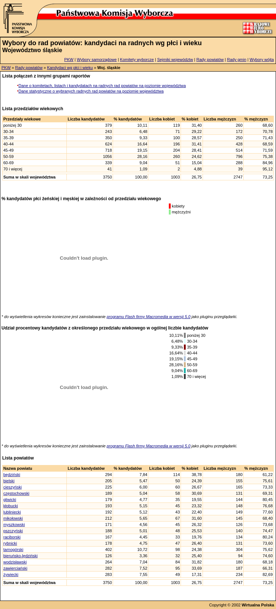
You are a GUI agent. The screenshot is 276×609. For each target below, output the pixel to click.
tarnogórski (13, 549)
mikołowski (13, 518)
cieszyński (12, 487)
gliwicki (9, 499)
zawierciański (15, 568)
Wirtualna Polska (258, 605)
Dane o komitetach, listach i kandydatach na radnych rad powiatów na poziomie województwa (102, 85)
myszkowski (14, 524)
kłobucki (10, 506)
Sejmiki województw (175, 59)
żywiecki (10, 574)
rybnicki (10, 543)
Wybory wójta (262, 59)
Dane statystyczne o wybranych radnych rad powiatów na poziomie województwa (91, 91)
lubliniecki (12, 512)
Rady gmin (237, 59)
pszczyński (13, 531)
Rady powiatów (210, 59)
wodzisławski (15, 562)
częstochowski (16, 493)
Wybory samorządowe (97, 59)
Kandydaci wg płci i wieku (70, 67)
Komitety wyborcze (137, 59)
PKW (68, 59)
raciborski (12, 537)
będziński (11, 474)
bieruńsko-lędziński (20, 556)
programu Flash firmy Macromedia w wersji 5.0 (148, 316)
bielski (9, 481)
